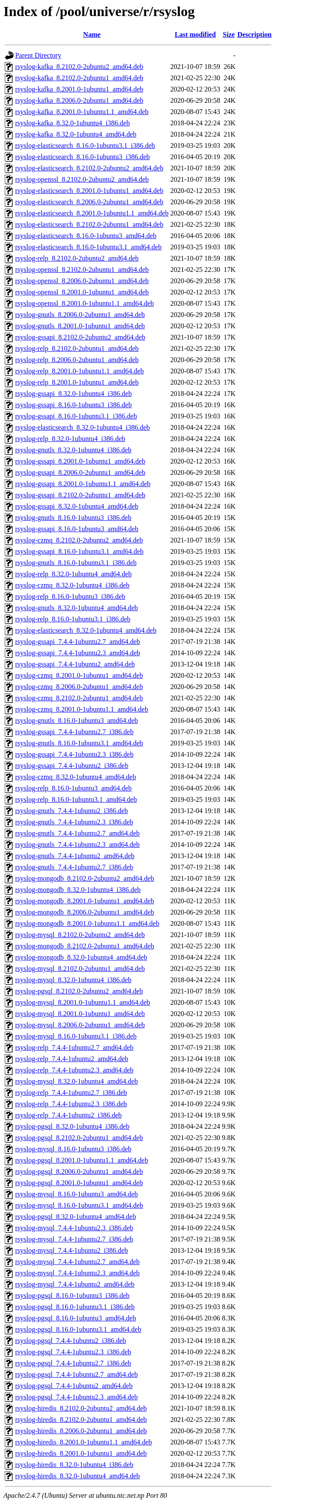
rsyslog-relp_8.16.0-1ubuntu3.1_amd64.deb (76, 799)
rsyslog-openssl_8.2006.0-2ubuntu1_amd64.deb (82, 280)
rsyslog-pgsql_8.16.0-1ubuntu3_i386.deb (72, 1295)
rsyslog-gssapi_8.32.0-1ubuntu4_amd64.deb (76, 506)
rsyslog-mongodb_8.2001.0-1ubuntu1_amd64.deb (84, 901)
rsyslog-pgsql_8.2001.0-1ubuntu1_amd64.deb (79, 1182)
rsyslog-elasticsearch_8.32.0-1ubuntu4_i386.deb (82, 427)
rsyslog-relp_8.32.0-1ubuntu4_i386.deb (70, 438)
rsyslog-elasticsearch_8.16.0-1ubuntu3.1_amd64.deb (88, 247)
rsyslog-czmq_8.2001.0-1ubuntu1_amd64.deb (79, 675)
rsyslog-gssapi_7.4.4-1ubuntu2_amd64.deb (75, 664)
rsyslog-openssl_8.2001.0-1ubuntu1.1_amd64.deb (84, 303)
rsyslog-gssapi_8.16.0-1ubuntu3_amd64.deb (76, 529)
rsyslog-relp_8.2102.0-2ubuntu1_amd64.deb (77, 348)
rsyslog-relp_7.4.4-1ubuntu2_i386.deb (68, 1115)
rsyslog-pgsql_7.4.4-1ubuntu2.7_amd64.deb (76, 1374)
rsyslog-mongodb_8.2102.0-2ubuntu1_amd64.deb (84, 946)
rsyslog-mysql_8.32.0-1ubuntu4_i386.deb (73, 979)
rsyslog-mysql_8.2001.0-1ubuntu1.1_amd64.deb (82, 1002)
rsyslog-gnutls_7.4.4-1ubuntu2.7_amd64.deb (77, 833)
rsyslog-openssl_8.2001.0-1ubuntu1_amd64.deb (82, 292)
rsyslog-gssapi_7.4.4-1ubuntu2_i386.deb (71, 765)
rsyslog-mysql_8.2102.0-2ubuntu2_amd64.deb (80, 934)
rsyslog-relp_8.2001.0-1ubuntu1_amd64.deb (77, 382)
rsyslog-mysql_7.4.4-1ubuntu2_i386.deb (71, 1250)
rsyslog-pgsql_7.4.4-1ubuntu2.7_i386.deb (73, 1363)
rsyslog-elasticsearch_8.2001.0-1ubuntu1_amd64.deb (89, 190)
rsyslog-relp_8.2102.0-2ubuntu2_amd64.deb (77, 258)
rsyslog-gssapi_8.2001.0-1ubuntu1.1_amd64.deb (82, 483)
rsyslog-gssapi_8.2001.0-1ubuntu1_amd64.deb (80, 461)
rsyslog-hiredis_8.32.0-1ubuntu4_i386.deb (74, 1464)
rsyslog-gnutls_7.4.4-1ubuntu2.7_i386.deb (74, 867)
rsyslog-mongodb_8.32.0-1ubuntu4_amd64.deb (81, 957)
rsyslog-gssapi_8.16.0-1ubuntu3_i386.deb (73, 404)
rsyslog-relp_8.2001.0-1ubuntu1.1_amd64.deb (79, 371)
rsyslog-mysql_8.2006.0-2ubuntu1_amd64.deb (80, 1025)
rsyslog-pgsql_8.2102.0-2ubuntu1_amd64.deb (79, 1137)
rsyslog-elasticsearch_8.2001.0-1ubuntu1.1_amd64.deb (92, 213)
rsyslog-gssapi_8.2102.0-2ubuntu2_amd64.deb (80, 337)
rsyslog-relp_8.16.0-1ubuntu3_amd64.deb (73, 788)
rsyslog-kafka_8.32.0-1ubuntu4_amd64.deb (76, 134)
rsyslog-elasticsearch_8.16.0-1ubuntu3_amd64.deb (86, 235)
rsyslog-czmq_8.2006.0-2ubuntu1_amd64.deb (79, 686)
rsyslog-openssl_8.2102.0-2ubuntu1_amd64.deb (82, 269)
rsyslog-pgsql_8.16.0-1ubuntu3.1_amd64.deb (78, 1329)
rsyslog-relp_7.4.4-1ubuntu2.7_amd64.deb (74, 1047)
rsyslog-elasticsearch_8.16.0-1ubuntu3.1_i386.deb (85, 145)
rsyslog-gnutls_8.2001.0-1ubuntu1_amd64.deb (80, 326)
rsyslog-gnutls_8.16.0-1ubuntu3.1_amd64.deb (79, 743)
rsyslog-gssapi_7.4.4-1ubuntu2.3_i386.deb (74, 754)
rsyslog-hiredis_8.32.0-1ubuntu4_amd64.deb (77, 1476)
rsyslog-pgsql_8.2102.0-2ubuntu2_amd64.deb (79, 991)
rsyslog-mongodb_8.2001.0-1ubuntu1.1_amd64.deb (87, 923)
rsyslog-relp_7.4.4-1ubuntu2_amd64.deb (71, 1058)
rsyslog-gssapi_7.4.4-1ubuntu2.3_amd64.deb (77, 653)
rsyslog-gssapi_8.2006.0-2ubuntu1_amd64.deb (80, 472)
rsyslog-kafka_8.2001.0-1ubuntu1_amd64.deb (79, 89)
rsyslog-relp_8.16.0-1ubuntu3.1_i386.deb (73, 619)
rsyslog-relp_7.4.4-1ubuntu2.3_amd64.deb (74, 1070)
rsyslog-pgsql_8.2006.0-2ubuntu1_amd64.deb (79, 1171)
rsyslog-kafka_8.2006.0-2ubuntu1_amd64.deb (79, 100)
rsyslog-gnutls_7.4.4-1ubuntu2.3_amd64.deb (77, 844)
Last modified (195, 34)
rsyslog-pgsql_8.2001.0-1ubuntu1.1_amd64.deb (81, 1160)
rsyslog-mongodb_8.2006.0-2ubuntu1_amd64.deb (84, 912)
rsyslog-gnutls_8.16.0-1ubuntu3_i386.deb (73, 517)
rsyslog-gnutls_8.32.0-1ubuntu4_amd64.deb (76, 607)
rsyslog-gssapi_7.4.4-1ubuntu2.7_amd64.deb (77, 641)
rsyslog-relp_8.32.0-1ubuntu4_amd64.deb (73, 574)
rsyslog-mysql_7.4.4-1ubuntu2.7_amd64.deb (77, 1261)
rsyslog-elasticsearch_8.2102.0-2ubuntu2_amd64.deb (89, 168)
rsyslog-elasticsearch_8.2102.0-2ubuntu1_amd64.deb (89, 224)
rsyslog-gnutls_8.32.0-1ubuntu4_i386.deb (73, 450)
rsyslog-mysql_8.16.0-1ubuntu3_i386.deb (73, 1149)
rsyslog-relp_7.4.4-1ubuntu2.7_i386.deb (71, 1092)
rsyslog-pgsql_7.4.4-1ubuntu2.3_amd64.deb (76, 1397)
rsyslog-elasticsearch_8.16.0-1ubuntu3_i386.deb (82, 156)
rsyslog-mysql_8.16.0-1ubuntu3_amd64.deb (76, 1194)
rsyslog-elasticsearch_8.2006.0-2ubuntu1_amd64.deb (89, 202)
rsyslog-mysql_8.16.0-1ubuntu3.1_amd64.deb (79, 1205)
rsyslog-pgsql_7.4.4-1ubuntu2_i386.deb (70, 1340)
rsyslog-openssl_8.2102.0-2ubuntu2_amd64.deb (82, 179)
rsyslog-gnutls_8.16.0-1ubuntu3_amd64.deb (76, 720)
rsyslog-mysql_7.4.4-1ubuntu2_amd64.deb (74, 1284)
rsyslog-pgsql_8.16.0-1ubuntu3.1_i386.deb (75, 1306)
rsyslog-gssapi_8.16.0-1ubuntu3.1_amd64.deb (79, 551)
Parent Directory (38, 55)
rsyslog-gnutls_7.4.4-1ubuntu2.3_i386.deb (74, 822)
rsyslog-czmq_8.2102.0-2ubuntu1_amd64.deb (79, 698)
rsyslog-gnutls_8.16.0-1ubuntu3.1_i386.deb (76, 562)
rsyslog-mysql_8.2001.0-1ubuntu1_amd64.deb (80, 1013)
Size (229, 34)
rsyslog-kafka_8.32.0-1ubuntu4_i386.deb (72, 123)
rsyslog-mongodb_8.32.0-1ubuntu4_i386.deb (77, 889)
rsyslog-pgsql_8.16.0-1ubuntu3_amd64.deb (75, 1318)
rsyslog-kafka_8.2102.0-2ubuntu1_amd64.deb (79, 78)
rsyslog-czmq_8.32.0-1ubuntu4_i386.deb (72, 585)
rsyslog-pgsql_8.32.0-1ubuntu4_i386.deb (72, 1126)
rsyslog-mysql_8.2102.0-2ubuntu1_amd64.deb (80, 968)
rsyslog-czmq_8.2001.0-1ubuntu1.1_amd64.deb (81, 709)
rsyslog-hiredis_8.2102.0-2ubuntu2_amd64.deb (81, 1408)
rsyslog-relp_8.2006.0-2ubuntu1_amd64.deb (77, 359)
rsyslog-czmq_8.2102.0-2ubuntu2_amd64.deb (79, 540)
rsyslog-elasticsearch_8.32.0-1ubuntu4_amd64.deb (86, 630)
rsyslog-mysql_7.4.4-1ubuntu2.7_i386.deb (74, 1239)
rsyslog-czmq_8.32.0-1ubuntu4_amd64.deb (75, 777)
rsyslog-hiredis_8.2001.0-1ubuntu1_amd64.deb (81, 1453)
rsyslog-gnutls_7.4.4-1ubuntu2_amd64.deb (74, 855)
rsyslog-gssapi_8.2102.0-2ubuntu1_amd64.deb (80, 495)
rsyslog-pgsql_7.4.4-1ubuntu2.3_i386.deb (73, 1352)
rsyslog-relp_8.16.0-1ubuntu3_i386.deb (70, 596)
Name (92, 34)
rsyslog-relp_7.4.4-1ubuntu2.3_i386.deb (71, 1104)
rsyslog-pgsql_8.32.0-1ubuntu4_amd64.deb (75, 1216)
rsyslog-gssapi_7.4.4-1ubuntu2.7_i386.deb (74, 731)
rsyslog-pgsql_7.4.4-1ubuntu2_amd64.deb (74, 1385)
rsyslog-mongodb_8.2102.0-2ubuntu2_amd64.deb (84, 878)
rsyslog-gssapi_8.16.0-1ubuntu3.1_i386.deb (76, 416)
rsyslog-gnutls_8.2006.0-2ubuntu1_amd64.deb (80, 314)
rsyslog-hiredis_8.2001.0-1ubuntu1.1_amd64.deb (83, 1442)
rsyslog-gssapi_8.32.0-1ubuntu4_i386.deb (73, 393)
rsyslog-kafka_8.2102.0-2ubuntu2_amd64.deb (79, 66)
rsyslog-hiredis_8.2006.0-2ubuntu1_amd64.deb (81, 1430)
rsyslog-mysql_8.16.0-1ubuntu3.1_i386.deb (76, 1036)
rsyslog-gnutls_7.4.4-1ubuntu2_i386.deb (71, 810)
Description (254, 34)
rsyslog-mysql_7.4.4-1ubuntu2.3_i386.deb (74, 1228)
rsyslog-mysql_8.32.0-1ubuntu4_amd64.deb (76, 1081)
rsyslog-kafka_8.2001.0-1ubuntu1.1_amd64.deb (82, 111)
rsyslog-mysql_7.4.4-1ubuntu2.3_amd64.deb (77, 1273)
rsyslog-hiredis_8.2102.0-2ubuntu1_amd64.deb (81, 1419)
